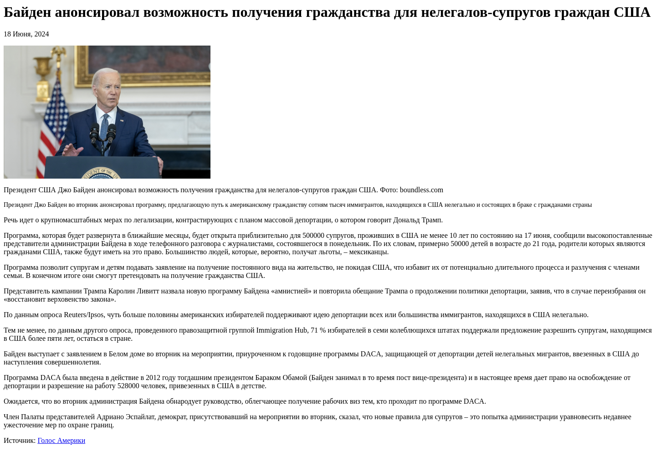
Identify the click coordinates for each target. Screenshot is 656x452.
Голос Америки (61, 440)
